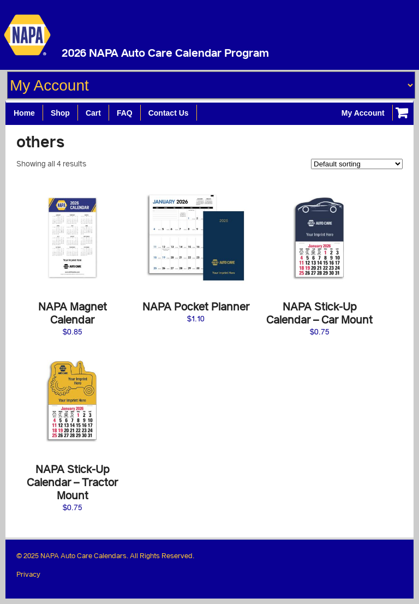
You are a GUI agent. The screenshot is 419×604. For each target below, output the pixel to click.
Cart (93, 113)
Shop (60, 113)
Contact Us (168, 113)
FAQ (125, 113)
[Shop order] (357, 164)
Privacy (28, 574)
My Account (363, 113)
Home (24, 113)
